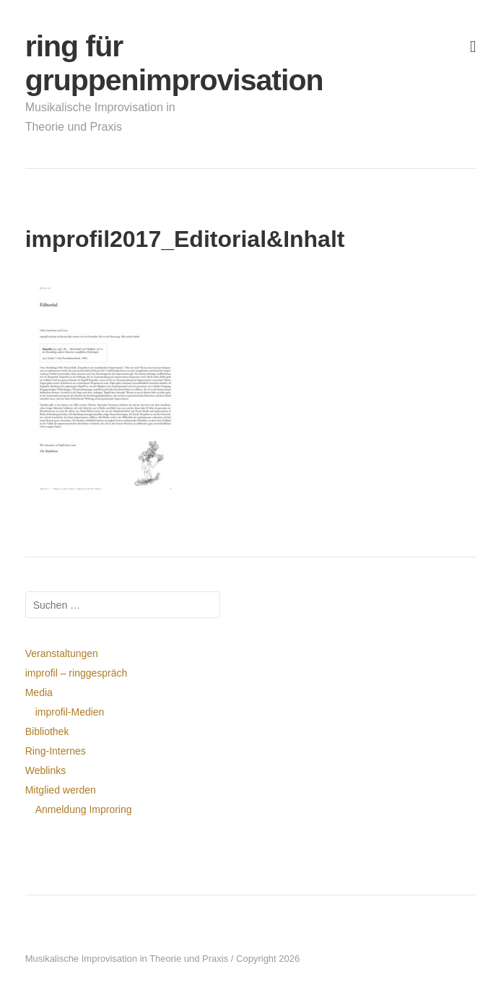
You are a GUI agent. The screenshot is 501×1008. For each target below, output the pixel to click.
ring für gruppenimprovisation (105, 63)
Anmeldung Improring (83, 809)
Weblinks (45, 770)
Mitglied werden (60, 790)
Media (39, 692)
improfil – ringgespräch (76, 673)
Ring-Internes (55, 751)
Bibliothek (47, 731)
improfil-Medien (70, 712)
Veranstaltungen (61, 653)
